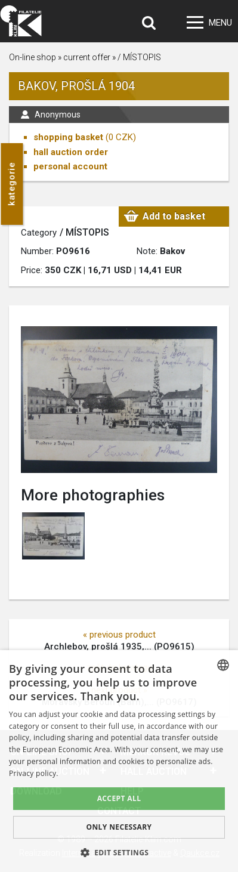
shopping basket (68, 137)
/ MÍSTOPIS (139, 57)
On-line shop (32, 57)
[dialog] (119, 761)
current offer (86, 57)
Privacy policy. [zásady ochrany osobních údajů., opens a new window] (33, 773)
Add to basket (174, 216)
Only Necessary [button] (119, 827)
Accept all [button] (119, 798)
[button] (119, 852)
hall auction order (70, 152)
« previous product (119, 634)
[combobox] (223, 665)
